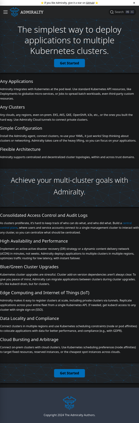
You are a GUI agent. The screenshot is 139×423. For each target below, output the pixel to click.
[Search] (122, 12)
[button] (5, 12)
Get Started (69, 63)
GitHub (90, 2)
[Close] (134, 3)
